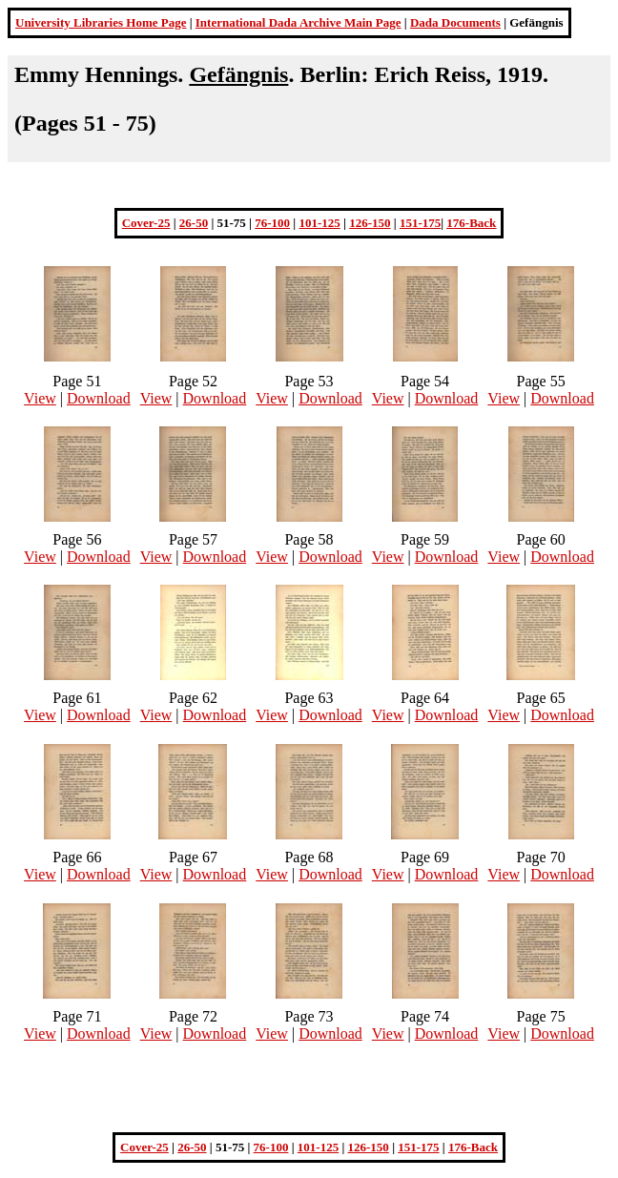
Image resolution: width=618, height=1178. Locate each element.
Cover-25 (146, 223)
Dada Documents (455, 22)
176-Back (471, 223)
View (40, 398)
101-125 (319, 223)
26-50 (193, 223)
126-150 (369, 223)
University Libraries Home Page (100, 22)
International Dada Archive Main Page (299, 22)
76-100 (272, 223)
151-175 (420, 223)
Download (99, 398)
